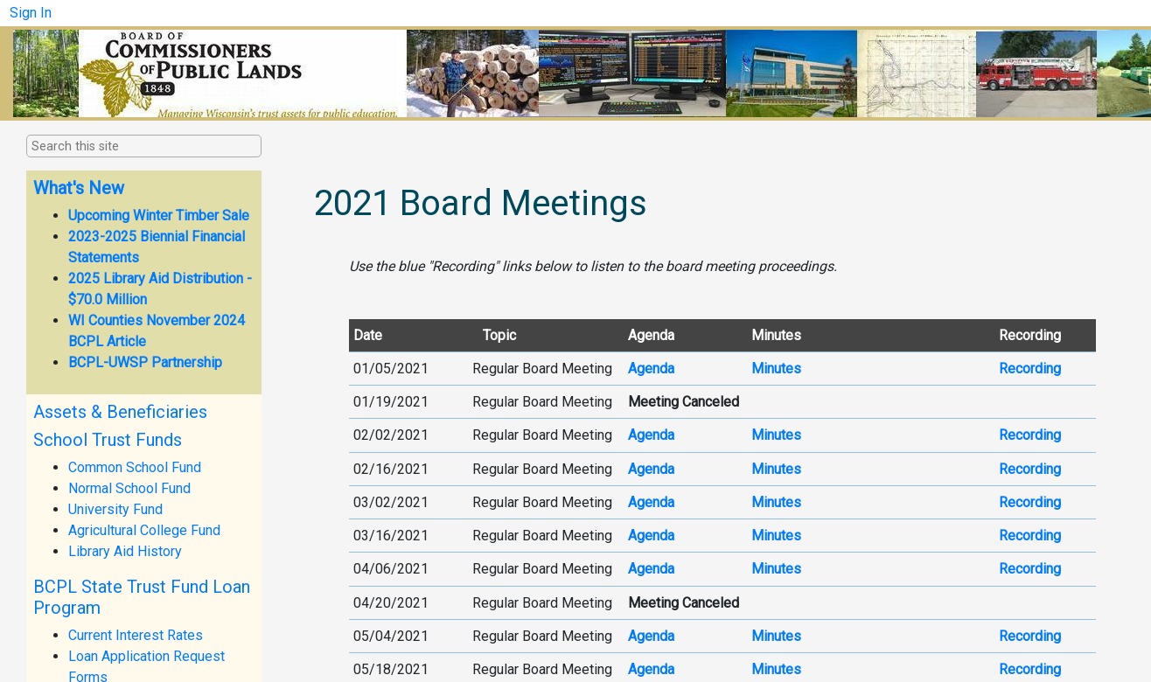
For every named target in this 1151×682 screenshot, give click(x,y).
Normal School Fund (129, 488)
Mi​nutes (776, 636)
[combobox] (118, 147)
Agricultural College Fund (144, 530)
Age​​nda (651, 469)
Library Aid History (125, 551)
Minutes (776, 469)
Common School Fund (134, 467)
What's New (78, 187)
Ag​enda (651, 502)
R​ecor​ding (1030, 535)
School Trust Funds (107, 439)
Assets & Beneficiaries (120, 411)
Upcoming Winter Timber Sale (158, 215)
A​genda (651, 368)
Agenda (651, 568)
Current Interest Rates (135, 635)
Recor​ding (1030, 502)
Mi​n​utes (776, 669)
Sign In (31, 12)
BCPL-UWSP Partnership (145, 362)
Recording (1030, 568)
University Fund (115, 509)
